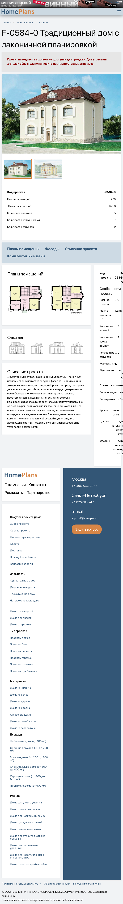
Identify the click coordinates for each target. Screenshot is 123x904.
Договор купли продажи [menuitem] (25, 537)
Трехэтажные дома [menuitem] (22, 594)
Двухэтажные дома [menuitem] (22, 587)
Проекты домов (25, 22)
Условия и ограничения (87, 883)
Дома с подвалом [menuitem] (21, 618)
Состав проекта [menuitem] (20, 530)
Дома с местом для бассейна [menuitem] (28, 864)
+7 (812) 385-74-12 (84, 502)
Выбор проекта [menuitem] (19, 523)
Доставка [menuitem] (16, 550)
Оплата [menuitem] (14, 543)
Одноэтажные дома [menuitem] (22, 580)
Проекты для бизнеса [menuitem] (23, 671)
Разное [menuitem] (15, 796)
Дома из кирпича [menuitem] (20, 688)
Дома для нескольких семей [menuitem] (27, 816)
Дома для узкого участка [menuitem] (26, 802)
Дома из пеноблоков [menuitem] (23, 721)
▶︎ (118, 115)
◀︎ (7, 115)
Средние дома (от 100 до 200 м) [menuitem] (29, 749)
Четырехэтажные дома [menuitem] (25, 600)
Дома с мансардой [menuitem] (21, 611)
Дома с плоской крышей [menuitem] (25, 809)
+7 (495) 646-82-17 (84, 486)
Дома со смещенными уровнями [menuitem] (24, 847)
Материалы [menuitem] (18, 681)
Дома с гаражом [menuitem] (20, 624)
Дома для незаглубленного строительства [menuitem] (27, 856)
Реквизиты (14, 492)
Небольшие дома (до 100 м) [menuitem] (28, 741)
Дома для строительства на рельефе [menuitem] (27, 837)
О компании (15, 484)
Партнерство (38, 492)
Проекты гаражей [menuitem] (21, 657)
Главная (6, 22)
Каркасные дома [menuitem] (20, 714)
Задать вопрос (86, 529)
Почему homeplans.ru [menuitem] (23, 557)
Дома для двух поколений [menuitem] (26, 822)
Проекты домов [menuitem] (20, 637)
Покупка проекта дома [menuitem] (25, 517)
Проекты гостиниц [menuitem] (21, 664)
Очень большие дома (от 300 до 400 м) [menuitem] (28, 768)
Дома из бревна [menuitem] (20, 707)
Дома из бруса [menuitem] (19, 694)
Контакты (37, 484)
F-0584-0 (43, 22)
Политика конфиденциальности (21, 883)
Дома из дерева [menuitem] (20, 701)
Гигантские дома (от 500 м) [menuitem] (28, 785)
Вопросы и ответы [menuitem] (21, 563)
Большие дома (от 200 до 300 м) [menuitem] (29, 759)
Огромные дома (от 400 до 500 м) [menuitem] (27, 778)
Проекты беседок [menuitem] (21, 651)
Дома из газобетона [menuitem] (23, 728)
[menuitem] (31, 606)
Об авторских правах (57, 883)
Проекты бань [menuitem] (18, 644)
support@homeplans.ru (85, 518)
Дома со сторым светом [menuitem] (25, 829)
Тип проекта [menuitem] (18, 631)
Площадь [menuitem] (16, 734)
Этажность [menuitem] (17, 574)
